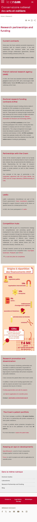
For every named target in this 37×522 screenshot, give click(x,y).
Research (9, 16)
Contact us (8, 499)
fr (32, 2)
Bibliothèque (28, 499)
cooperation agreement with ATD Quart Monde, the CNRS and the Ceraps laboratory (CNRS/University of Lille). (18, 178)
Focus (4, 457)
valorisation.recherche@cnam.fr (18, 398)
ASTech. (20, 252)
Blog (3, 488)
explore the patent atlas (22, 432)
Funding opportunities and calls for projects (15, 390)
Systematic (6, 252)
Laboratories (6, 480)
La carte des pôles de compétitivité (15, 256)
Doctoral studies (7, 477)
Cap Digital (31, 250)
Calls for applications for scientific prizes (16, 394)
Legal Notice (18, 499)
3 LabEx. (24, 209)
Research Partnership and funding (13, 484)
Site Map (18, 501)
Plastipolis (13, 252)
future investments (21, 201)
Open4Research (7, 451)
